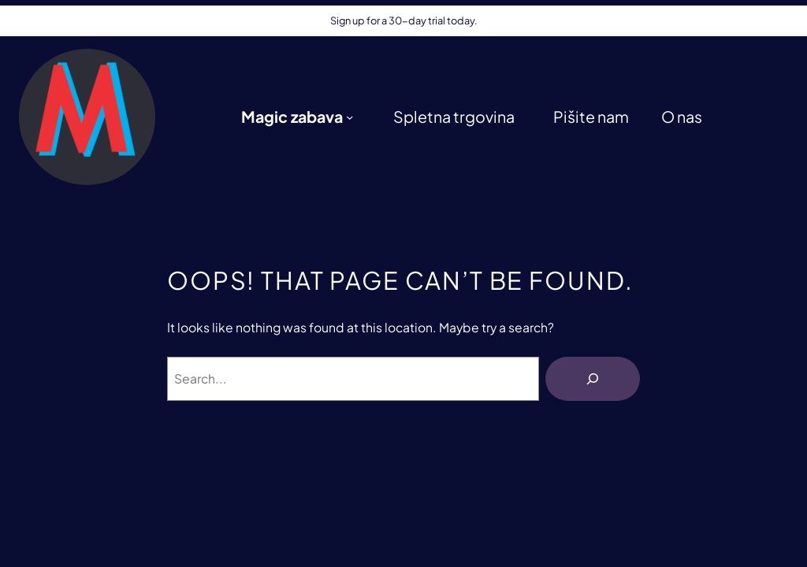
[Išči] (592, 379)
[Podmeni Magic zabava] (349, 116)
